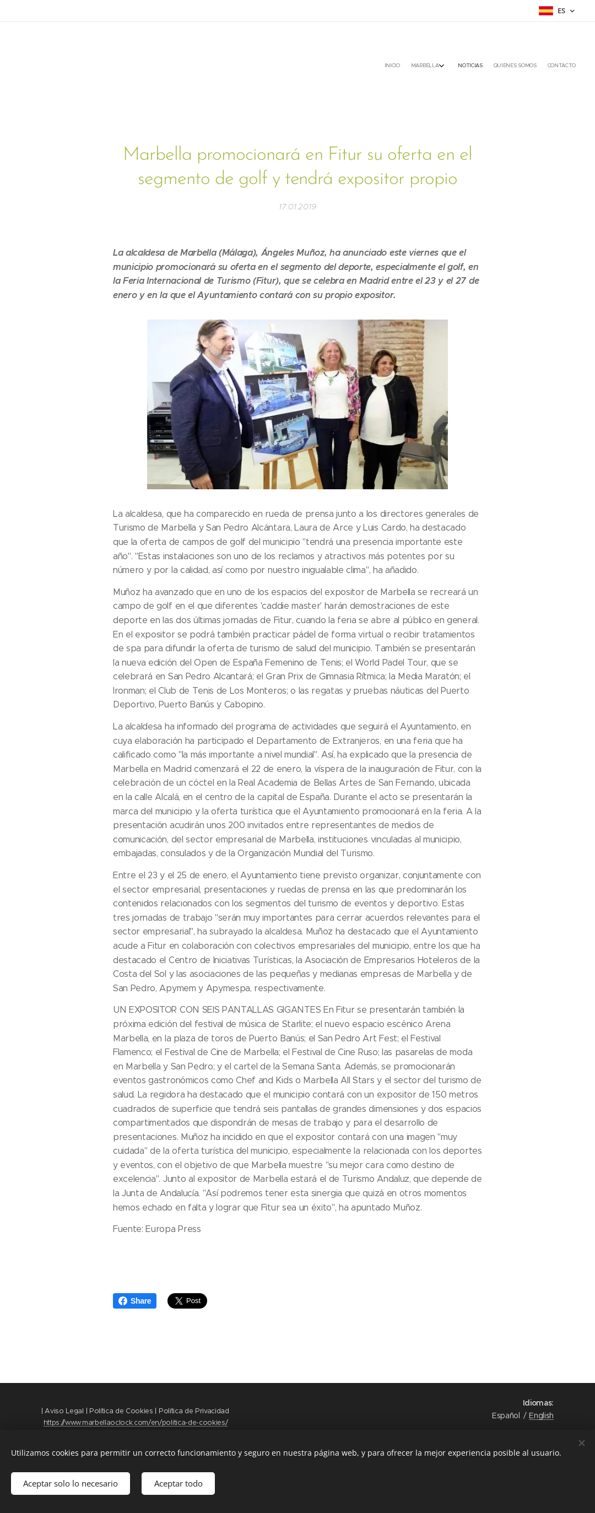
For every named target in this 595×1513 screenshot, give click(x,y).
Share (134, 1300)
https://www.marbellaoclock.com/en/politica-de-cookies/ (136, 1422)
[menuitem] (525, 66)
